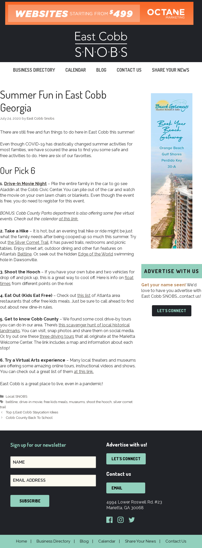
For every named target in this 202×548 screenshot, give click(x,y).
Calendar (75, 70)
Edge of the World (95, 254)
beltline (12, 402)
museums (77, 402)
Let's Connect (171, 310)
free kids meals (55, 402)
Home (21, 541)
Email (117, 488)
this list (83, 295)
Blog (101, 70)
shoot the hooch (99, 402)
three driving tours (57, 336)
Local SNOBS (16, 396)
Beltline (24, 254)
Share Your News (170, 70)
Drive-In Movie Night (25, 183)
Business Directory (34, 70)
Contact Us (129, 70)
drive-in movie (30, 402)
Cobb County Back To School (29, 417)
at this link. (84, 371)
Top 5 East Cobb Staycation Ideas (32, 412)
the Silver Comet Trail (28, 242)
